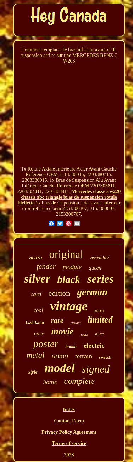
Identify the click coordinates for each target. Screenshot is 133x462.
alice (99, 333)
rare (57, 320)
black (68, 279)
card (36, 294)
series (100, 278)
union (60, 356)
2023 (69, 454)
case (39, 333)
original (66, 254)
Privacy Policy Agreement (68, 432)
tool (38, 310)
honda (70, 346)
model (60, 368)
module (72, 267)
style (33, 372)
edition (59, 293)
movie (62, 331)
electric (94, 345)
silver (37, 278)
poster (45, 343)
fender (46, 266)
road (84, 335)
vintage (69, 306)
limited (100, 319)
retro (99, 310)
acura (35, 257)
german (92, 292)
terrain (83, 356)
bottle (50, 382)
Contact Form (69, 420)
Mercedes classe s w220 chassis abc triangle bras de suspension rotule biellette (69, 197)
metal (36, 355)
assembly (99, 257)
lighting (34, 322)
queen (95, 268)
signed (96, 369)
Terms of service (69, 443)
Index (69, 409)
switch (105, 357)
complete (79, 381)
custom (76, 323)
